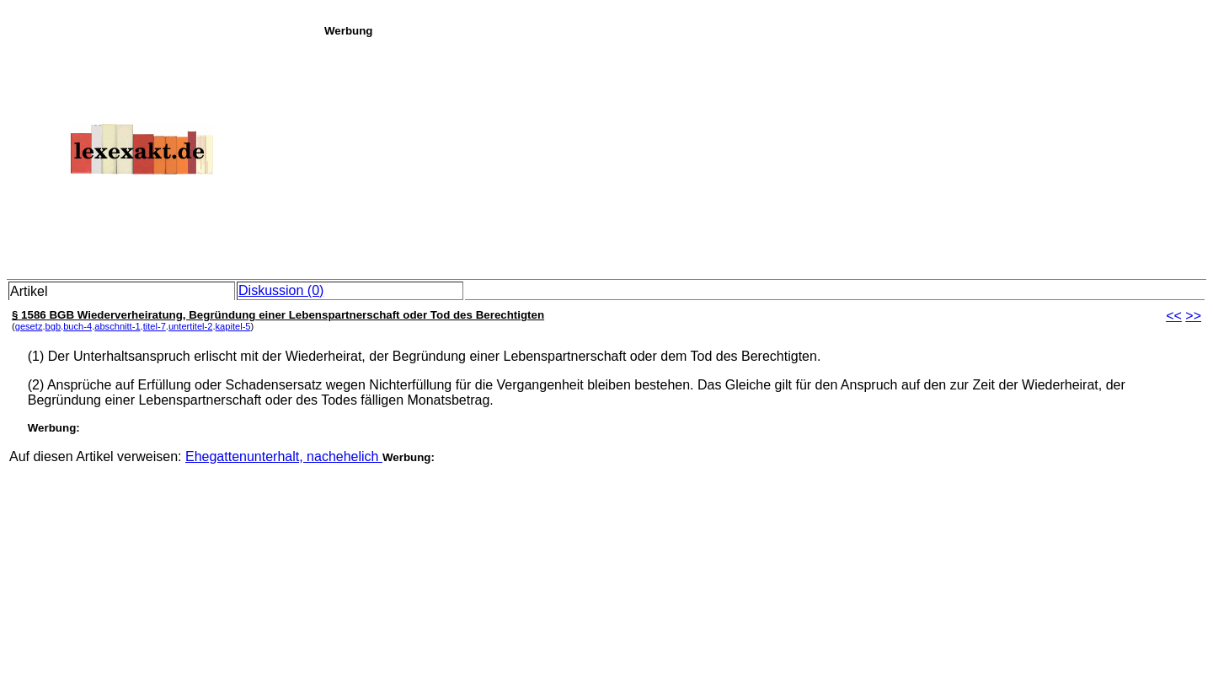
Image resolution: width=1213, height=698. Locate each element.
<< (1174, 316)
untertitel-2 (190, 326)
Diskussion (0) (280, 290)
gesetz (29, 326)
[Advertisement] (764, 155)
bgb (53, 326)
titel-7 (154, 326)
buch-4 (77, 326)
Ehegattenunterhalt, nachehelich (283, 456)
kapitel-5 (233, 326)
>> (1193, 316)
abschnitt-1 (117, 326)
